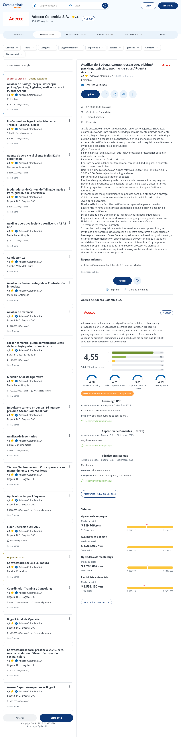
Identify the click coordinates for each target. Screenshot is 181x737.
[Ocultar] (123, 94)
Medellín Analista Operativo (25, 377)
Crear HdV (168, 5)
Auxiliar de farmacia (20, 312)
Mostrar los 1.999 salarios (96, 602)
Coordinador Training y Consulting (29, 588)
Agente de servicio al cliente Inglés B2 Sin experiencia (33, 157)
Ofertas (47, 34)
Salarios (105, 34)
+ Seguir (88, 18)
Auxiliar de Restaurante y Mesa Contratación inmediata (36, 284)
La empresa (18, 34)
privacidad (44, 726)
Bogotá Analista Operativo (24, 619)
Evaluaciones (76, 34)
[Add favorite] (105, 94)
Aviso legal (32, 726)
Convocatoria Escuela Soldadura (28, 563)
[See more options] (132, 94)
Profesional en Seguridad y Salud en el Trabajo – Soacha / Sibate (31, 123)
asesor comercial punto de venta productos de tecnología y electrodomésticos (35, 344)
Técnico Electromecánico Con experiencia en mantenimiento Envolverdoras (36, 468)
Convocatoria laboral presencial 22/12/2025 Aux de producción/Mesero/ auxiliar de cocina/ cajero (35, 653)
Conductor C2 (16, 257)
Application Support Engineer (26, 496)
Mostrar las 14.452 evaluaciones (100, 493)
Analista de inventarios (22, 436)
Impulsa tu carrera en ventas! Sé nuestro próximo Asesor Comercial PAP (33, 409)
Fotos (162, 34)
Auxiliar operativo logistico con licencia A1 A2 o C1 (36, 225)
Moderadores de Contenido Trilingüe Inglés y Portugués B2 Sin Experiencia (36, 191)
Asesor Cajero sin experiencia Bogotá (31, 687)
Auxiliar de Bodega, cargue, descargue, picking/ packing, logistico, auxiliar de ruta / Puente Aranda (35, 87)
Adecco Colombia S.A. (31, 95)
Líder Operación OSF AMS (23, 527)
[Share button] (114, 94)
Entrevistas (133, 34)
